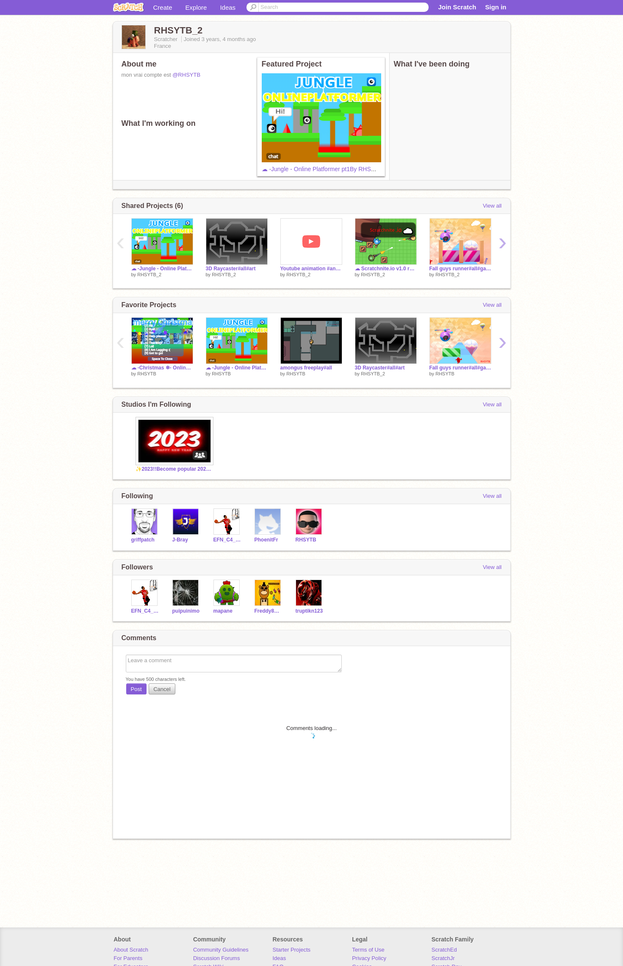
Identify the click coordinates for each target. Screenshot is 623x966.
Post (136, 689)
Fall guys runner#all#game (460, 368)
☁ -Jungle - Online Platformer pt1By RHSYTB (322, 169)
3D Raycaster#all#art (231, 269)
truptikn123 (309, 611)
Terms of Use (368, 950)
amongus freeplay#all (306, 368)
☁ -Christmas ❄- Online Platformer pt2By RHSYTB (162, 368)
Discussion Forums (216, 958)
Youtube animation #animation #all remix (311, 269)
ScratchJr (443, 958)
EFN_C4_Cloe (227, 540)
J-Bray (180, 540)
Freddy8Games (269, 611)
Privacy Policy (369, 958)
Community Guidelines (221, 950)
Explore (196, 7)
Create (162, 7)
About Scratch (131, 950)
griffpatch (143, 540)
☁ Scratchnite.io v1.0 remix (386, 269)
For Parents (128, 958)
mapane (223, 611)
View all (492, 206)
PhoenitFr (266, 540)
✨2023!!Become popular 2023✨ (174, 469)
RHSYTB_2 (149, 274)
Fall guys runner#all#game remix (460, 269)
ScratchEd (444, 950)
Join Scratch (457, 7)
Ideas (227, 7)
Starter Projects (292, 950)
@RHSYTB (186, 75)
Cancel (161, 689)
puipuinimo (186, 611)
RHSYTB (146, 373)
